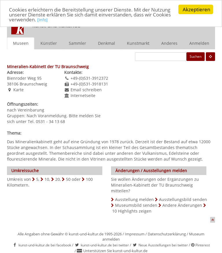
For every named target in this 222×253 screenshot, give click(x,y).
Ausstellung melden (134, 199)
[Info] (42, 19)
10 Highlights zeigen (131, 210)
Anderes (169, 43)
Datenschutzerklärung (167, 233)
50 (68, 179)
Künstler (48, 43)
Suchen (195, 56)
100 (89, 179)
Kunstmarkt (138, 43)
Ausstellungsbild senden (183, 199)
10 (47, 179)
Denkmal (106, 43)
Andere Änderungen (182, 205)
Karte (18, 89)
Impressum (135, 233)
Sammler (77, 43)
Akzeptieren (196, 9)
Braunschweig (33, 83)
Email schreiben (86, 89)
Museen (21, 43)
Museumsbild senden (136, 205)
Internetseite (83, 95)
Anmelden (199, 43)
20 (57, 179)
